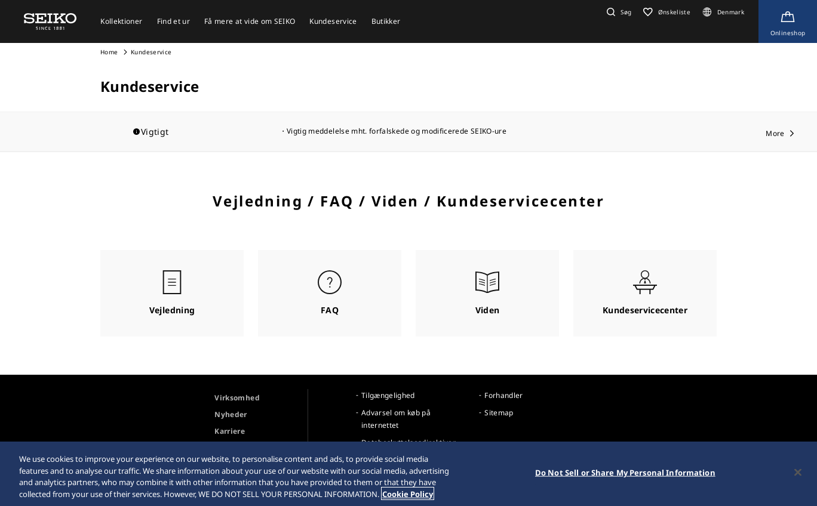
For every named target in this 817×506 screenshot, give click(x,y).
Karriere (229, 431)
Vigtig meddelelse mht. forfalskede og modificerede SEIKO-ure (396, 131)
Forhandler (503, 395)
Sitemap (498, 413)
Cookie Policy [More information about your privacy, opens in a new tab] (407, 495)
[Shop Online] (787, 21)
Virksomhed (237, 398)
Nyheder (230, 414)
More (775, 133)
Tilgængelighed (388, 395)
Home (109, 52)
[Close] (798, 474)
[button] (617, 12)
